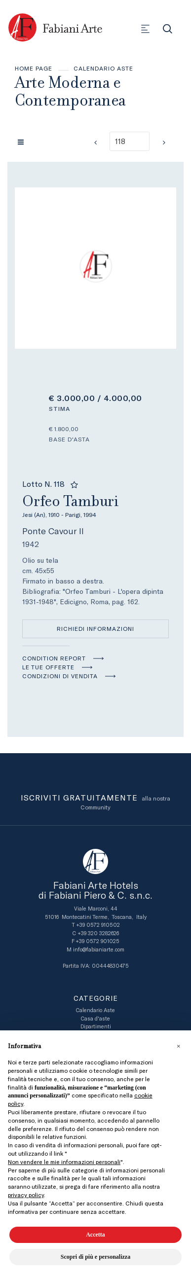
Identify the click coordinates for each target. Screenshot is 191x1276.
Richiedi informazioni (95, 628)
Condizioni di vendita (60, 676)
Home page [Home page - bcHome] (33, 68)
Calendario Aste (103, 68)
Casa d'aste (95, 1019)
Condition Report (54, 658)
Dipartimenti (95, 1026)
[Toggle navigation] (145, 28)
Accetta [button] (95, 1234)
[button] (178, 1046)
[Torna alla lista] (23, 142)
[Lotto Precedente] (95, 142)
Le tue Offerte (48, 667)
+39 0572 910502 (98, 925)
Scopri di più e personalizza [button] (95, 1256)
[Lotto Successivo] (164, 142)
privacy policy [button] (26, 1195)
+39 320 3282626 (98, 933)
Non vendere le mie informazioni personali (64, 1162)
